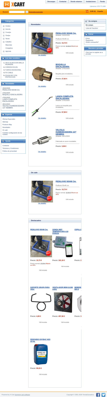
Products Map (7, 124)
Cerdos (7, 26)
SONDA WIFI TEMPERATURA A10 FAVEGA (60, 231)
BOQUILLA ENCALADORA (62, 65)
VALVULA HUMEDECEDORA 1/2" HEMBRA (66, 132)
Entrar (88, 38)
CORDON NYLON (11, 67)
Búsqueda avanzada (36, 12)
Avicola (7, 29)
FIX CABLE (9, 72)
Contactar (5, 145)
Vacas (7, 38)
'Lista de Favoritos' (92, 28)
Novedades (6, 127)
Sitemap (5, 122)
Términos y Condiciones (10, 148)
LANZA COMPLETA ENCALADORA (64, 97)
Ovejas (7, 35)
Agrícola (8, 51)
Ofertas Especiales (8, 119)
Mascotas (8, 45)
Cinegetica (9, 48)
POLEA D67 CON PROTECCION (11, 76)
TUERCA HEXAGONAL (13, 70)
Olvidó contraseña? (92, 42)
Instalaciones (91, 1)
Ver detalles (42, 55)
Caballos (8, 42)
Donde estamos (76, 1)
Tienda (102, 1)
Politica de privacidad (9, 151)
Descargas (51, 1)
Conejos (8, 32)
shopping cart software (22, 394)
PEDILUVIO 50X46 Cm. (66, 33)
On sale (5, 130)
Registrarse (89, 40)
